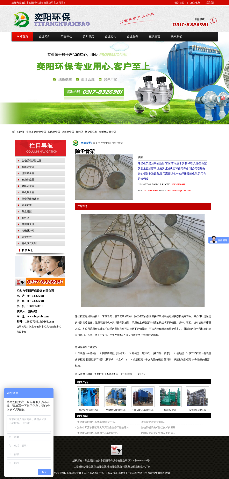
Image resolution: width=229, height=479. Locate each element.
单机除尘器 (170, 410)
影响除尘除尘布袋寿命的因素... (158, 433)
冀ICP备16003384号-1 (139, 460)
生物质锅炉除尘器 (116, 410)
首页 (95, 142)
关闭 (141, 373)
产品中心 (105, 142)
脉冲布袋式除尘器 (89, 410)
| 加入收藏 (192, 2)
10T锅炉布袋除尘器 (142, 410)
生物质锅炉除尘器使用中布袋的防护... (98, 433)
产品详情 (82, 206)
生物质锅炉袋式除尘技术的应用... (159, 427)
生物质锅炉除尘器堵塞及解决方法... (96, 421)
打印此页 (127, 373)
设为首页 (179, 2)
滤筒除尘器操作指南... (153, 421)
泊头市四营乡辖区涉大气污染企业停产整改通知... (104, 427)
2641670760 (144, 184)
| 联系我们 (207, 2)
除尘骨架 (118, 142)
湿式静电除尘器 (197, 410)
